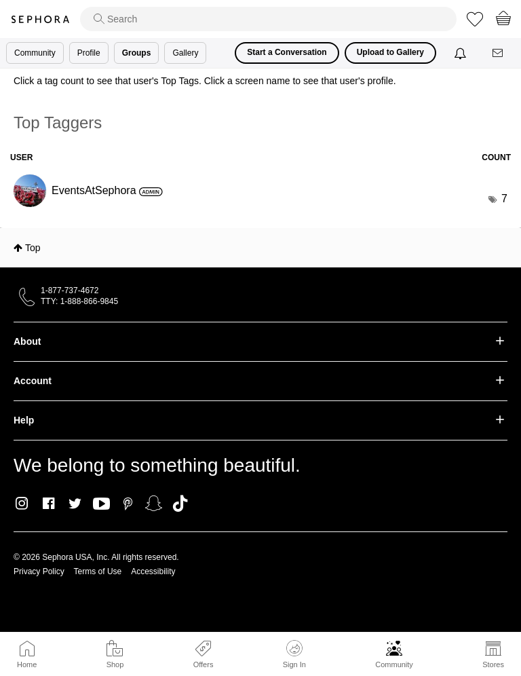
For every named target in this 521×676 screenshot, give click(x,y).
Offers (203, 664)
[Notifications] (461, 53)
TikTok (180, 503)
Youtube (101, 504)
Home (27, 664)
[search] (268, 19)
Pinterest (127, 503)
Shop (115, 664)
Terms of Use (98, 571)
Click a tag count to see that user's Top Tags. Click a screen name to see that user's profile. (205, 80)
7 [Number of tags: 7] (504, 198)
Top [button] (33, 247)
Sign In (294, 654)
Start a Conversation (286, 52)
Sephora (40, 19)
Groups (136, 53)
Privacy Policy (39, 571)
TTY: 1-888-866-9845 (79, 301)
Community (394, 664)
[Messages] (498, 53)
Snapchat (153, 503)
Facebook (48, 503)
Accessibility (153, 571)
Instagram (22, 503)
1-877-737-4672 (69, 290)
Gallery (185, 53)
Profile (88, 53)
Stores (493, 664)
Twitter (74, 503)
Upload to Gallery (390, 52)
